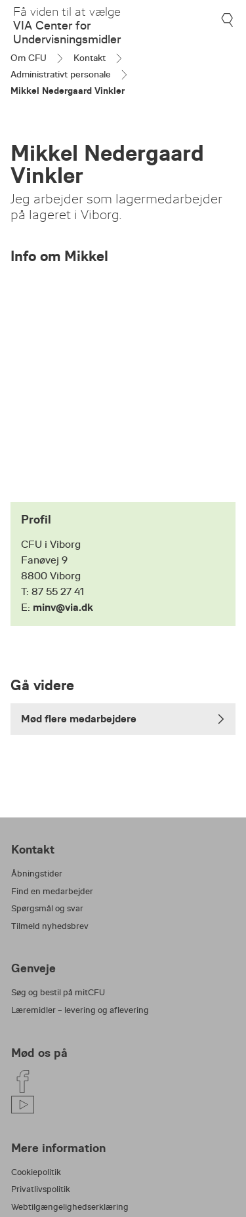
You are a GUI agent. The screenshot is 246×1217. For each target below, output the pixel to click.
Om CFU (28, 57)
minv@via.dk (63, 607)
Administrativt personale (60, 74)
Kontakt (89, 57)
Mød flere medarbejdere (123, 718)
